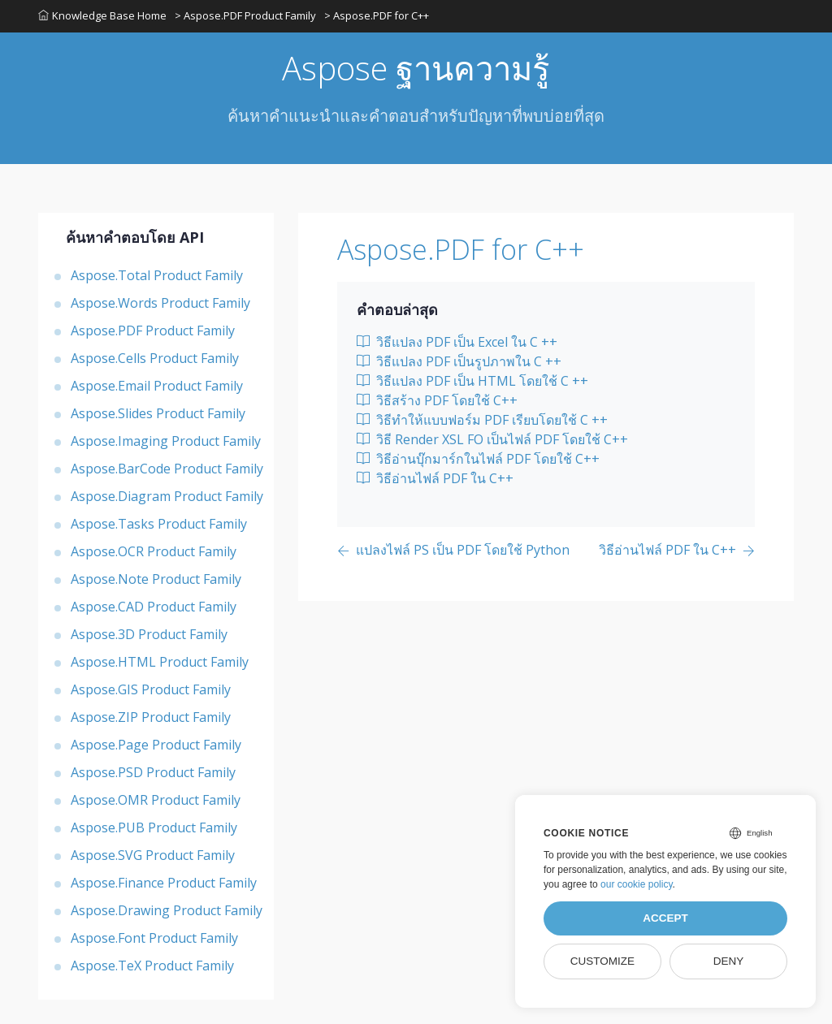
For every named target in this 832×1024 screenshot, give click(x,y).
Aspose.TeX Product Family (152, 965)
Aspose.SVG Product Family (153, 855)
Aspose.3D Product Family (149, 634)
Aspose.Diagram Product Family (167, 496)
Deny (728, 961)
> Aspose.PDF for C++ (376, 15)
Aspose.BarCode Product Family (167, 468)
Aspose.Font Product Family (154, 938)
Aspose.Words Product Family (160, 303)
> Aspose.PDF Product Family (245, 15)
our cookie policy (636, 884)
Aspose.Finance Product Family (164, 883)
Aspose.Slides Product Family (158, 413)
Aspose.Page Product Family (156, 745)
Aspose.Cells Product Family (155, 358)
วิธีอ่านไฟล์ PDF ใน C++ (435, 478)
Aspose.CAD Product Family (153, 607)
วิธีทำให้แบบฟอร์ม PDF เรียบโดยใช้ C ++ (482, 420)
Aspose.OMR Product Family (155, 800)
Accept (665, 918)
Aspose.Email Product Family (157, 386)
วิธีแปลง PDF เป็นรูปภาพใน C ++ (459, 361)
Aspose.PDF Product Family (153, 330)
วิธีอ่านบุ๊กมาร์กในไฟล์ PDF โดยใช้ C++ (478, 459)
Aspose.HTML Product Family (160, 662)
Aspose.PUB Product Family (154, 827)
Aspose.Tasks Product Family (159, 524)
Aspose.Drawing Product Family (166, 910)
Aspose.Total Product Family (157, 275)
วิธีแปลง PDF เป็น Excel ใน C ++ (457, 342)
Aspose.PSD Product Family (153, 772)
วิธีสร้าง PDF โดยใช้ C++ (437, 400)
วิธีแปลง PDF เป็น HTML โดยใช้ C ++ (472, 381)
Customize (602, 961)
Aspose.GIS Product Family (151, 689)
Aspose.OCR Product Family (153, 551)
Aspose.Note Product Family (156, 579)
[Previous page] (453, 551)
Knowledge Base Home (102, 15)
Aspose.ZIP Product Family (151, 717)
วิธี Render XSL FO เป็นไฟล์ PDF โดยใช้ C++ (492, 439)
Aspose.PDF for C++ (460, 249)
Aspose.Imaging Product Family (166, 441)
